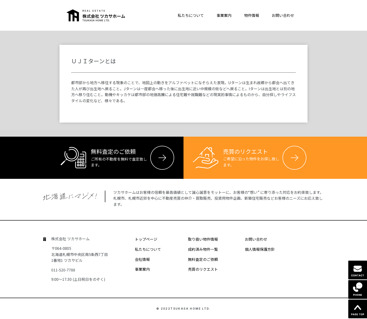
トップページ (142, 239)
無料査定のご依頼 (199, 259)
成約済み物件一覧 (199, 249)
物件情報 (251, 15)
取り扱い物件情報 (199, 239)
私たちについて (191, 15)
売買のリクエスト (199, 269)
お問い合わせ (283, 15)
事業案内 (224, 15)
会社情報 (138, 259)
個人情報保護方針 (256, 249)
